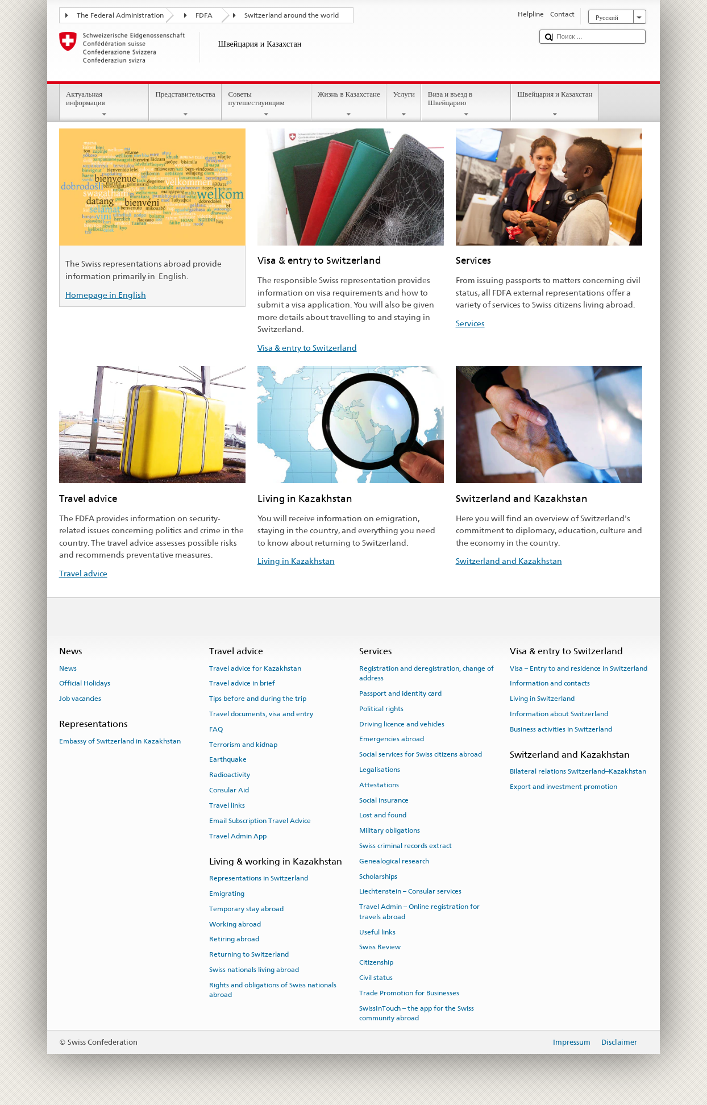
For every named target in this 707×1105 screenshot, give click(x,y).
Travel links (227, 805)
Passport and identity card (400, 693)
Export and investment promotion (563, 787)
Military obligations (389, 830)
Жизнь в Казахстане (349, 104)
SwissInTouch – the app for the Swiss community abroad (416, 1012)
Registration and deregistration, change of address (426, 673)
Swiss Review (380, 947)
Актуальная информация (104, 104)
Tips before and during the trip (257, 699)
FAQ (216, 729)
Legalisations (379, 770)
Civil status (376, 978)
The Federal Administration (120, 15)
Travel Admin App (238, 836)
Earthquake (228, 759)
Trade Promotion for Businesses (409, 993)
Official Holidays (84, 683)
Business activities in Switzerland (561, 729)
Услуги (404, 104)
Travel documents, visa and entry (261, 714)
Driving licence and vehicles (401, 724)
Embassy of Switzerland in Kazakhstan (120, 741)
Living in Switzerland (542, 699)
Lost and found (382, 815)
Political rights (381, 709)
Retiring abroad (234, 939)
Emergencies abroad (391, 739)
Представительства (185, 104)
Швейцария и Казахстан (554, 104)
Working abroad (235, 924)
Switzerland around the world (291, 15)
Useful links (377, 932)
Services (470, 323)
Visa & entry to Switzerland (307, 347)
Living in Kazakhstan (296, 561)
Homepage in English (105, 295)
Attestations (379, 785)
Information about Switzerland (559, 714)
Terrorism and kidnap (243, 744)
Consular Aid (229, 790)
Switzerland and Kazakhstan (509, 561)
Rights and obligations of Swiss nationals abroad (272, 990)
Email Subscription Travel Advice (260, 821)
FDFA (204, 15)
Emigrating (226, 894)
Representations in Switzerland (258, 878)
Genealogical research (394, 861)
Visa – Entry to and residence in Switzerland (578, 668)
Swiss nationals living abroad (254, 970)
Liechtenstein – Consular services (410, 891)
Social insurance (384, 800)
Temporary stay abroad (246, 909)
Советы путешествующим (266, 104)
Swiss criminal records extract (405, 846)
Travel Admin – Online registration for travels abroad (419, 911)
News (68, 668)
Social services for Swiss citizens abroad (420, 754)
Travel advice (83, 573)
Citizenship (376, 962)
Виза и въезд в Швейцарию (466, 104)
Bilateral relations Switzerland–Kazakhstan (578, 771)
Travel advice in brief (242, 683)
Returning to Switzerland (249, 954)
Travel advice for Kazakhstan (255, 668)
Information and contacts (550, 683)
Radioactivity (229, 775)
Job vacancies (80, 699)
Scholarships (378, 876)
